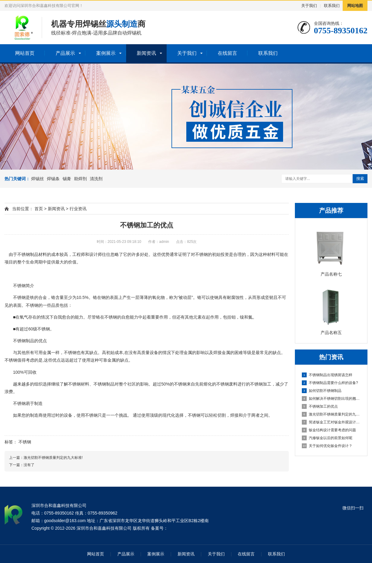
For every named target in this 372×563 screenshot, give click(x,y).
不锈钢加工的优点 (320, 406)
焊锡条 (53, 178)
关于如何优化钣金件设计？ (327, 445)
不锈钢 (24, 441)
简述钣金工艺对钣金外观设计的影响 (331, 422)
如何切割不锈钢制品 (321, 390)
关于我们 (309, 5)
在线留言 (227, 53)
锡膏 (67, 178)
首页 (38, 208)
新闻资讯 (146, 53)
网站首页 (24, 53)
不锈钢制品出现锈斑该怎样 (327, 375)
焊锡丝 (37, 178)
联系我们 (332, 5)
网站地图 (355, 5)
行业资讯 (78, 208)
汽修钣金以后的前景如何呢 (327, 437)
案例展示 (106, 53)
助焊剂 (80, 178)
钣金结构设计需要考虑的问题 (329, 430)
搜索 (360, 178)
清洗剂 (96, 178)
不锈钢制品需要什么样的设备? (330, 382)
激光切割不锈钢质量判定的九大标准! (331, 414)
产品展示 (65, 53)
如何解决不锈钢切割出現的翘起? (331, 398)
